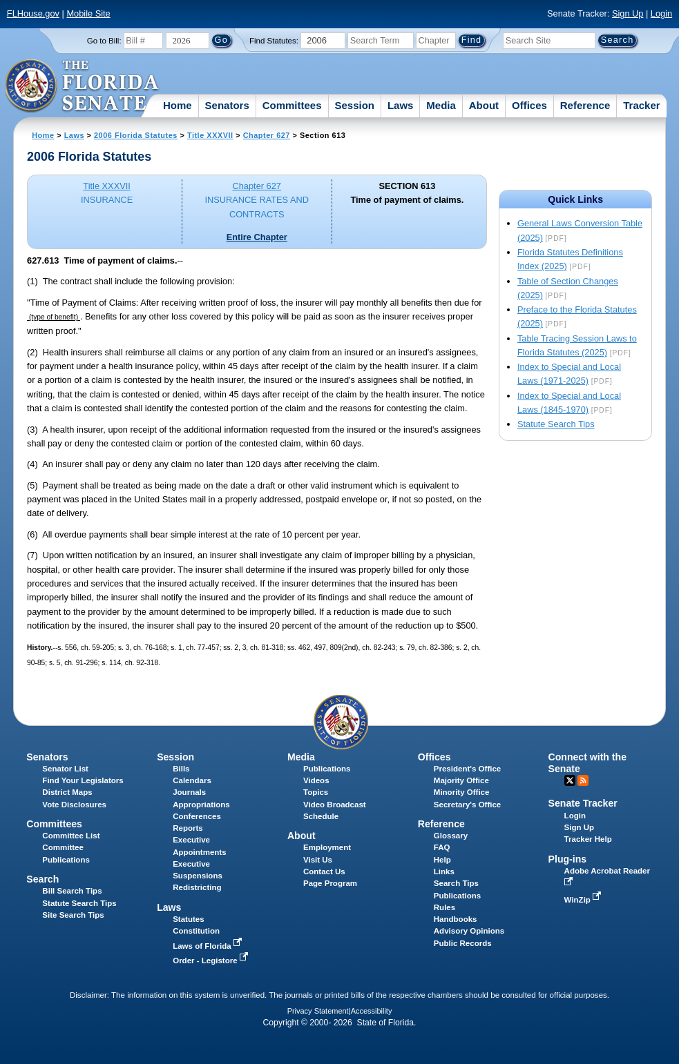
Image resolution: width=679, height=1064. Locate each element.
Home (177, 105)
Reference (585, 105)
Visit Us (317, 860)
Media (441, 105)
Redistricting (197, 887)
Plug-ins (567, 859)
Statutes (188, 919)
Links (444, 871)
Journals (189, 792)
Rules (444, 907)
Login (661, 13)
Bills (181, 769)
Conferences (197, 816)
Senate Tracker (583, 803)
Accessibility (371, 1011)
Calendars (192, 780)
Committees (292, 105)
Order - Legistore (212, 960)
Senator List (65, 769)
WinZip (584, 900)
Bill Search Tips (72, 891)
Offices (529, 105)
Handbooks (455, 919)
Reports (188, 828)
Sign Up (628, 13)
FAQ (442, 847)
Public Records (463, 943)
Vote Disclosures (74, 804)
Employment (327, 847)
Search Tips (456, 883)
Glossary (451, 835)
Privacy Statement (318, 1011)
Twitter (569, 780)
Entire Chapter (257, 237)
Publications (326, 769)
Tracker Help (588, 839)
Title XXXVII (210, 135)
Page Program (330, 883)
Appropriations (201, 804)
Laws (401, 105)
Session (354, 105)
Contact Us (324, 871)
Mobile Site (88, 13)
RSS (583, 780)
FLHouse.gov (33, 13)
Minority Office (462, 792)
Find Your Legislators (82, 780)
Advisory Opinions (469, 931)
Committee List (70, 835)
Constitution (196, 931)
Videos (316, 780)
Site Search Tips (73, 915)
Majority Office (461, 780)
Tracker (641, 105)
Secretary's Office (467, 804)
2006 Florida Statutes (136, 135)
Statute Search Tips (556, 424)
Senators (227, 105)
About (484, 105)
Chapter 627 (266, 135)
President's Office (467, 769)
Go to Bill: (104, 41)
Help (442, 860)
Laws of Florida (209, 946)
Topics (315, 792)
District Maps (67, 792)
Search (42, 879)
